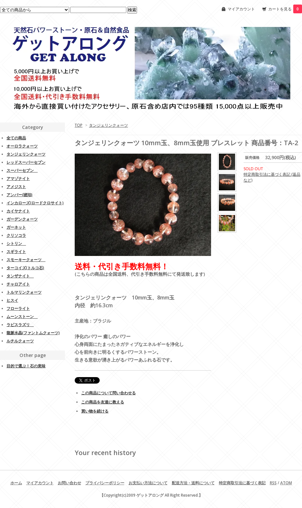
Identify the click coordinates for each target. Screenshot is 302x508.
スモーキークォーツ (25, 259)
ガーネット (16, 227)
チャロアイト (18, 284)
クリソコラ (16, 235)
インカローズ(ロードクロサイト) (35, 203)
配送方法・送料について (193, 483)
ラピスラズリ (20, 324)
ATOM (286, 483)
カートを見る (285, 9)
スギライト (16, 251)
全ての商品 (16, 138)
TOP (78, 125)
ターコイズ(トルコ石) (25, 268)
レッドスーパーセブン (25, 162)
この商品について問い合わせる (108, 393)
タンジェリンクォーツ (108, 125)
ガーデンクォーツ (22, 219)
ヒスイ (12, 300)
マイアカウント (241, 9)
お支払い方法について (148, 483)
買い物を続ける (94, 411)
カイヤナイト (18, 211)
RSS (273, 483)
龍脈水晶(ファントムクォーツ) (33, 333)
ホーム (16, 483)
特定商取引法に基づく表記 (242, 483)
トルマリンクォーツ (24, 292)
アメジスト (16, 186)
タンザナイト (20, 276)
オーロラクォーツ (22, 146)
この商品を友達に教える (102, 402)
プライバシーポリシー (104, 483)
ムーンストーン (22, 316)
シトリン (16, 243)
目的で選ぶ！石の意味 (25, 366)
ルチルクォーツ (20, 341)
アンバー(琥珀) (19, 194)
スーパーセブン (22, 170)
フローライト (18, 308)
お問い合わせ (69, 483)
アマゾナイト (18, 178)
